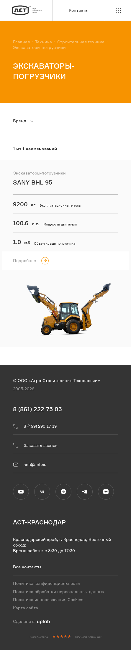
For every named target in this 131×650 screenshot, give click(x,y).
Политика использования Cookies (48, 599)
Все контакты (27, 566)
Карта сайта (25, 607)
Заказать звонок (35, 445)
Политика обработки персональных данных (58, 591)
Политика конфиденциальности (46, 583)
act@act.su (29, 464)
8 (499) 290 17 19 (35, 426)
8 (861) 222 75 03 (37, 408)
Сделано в (31, 621)
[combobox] (26, 121)
